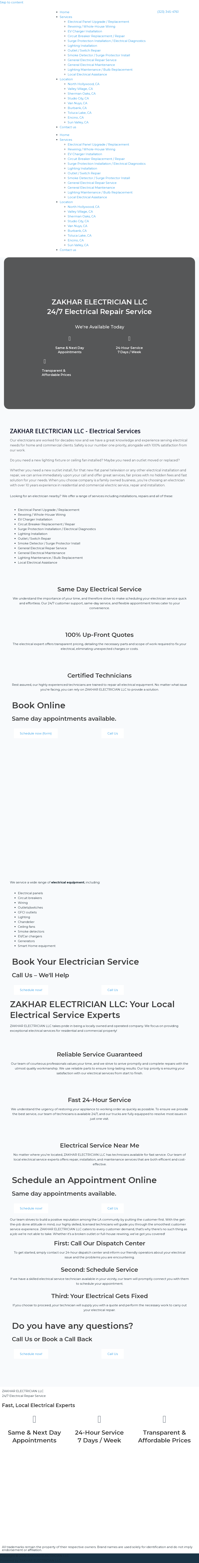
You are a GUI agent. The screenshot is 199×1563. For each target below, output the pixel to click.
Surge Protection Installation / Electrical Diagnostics (106, 41)
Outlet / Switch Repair (84, 50)
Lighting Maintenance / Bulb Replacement (100, 69)
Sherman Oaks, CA (82, 93)
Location (66, 79)
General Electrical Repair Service (92, 60)
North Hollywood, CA (84, 84)
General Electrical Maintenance (91, 65)
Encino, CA (76, 117)
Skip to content (11, 2)
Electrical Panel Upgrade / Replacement (98, 22)
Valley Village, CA (80, 89)
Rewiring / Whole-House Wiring (91, 26)
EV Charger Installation (85, 31)
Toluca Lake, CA (80, 113)
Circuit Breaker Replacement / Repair (96, 36)
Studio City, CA (78, 98)
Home (64, 12)
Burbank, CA (77, 108)
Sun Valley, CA (78, 122)
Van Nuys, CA (77, 103)
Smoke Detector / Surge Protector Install (99, 55)
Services (66, 17)
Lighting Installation (82, 46)
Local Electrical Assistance (87, 74)
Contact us (68, 127)
